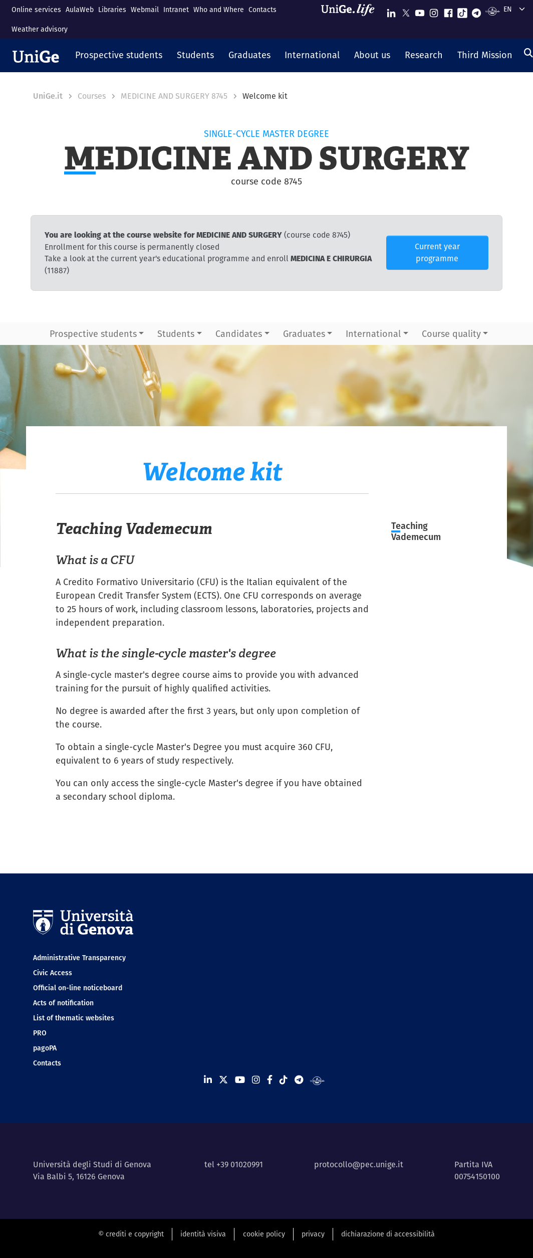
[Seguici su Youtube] (419, 11)
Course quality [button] (451, 333)
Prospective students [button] (93, 333)
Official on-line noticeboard (77, 988)
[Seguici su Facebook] (448, 11)
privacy (313, 1234)
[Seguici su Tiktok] (462, 11)
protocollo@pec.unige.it (358, 1164)
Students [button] (175, 333)
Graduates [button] (304, 333)
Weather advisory (40, 29)
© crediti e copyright (131, 1234)
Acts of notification (63, 1003)
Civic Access (52, 973)
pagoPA (45, 1048)
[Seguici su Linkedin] (391, 11)
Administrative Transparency (79, 958)
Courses (92, 96)
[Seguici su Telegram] (476, 11)
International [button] (373, 333)
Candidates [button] (238, 333)
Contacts (262, 10)
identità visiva (203, 1234)
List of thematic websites (73, 1018)
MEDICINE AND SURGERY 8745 (174, 96)
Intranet (176, 10)
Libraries (112, 10)
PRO (40, 1033)
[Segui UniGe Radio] (492, 11)
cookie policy (264, 1234)
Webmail (145, 10)
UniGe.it (48, 96)
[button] (119, 55)
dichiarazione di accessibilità (388, 1234)
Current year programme (437, 252)
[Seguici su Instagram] (433, 11)
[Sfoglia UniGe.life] (351, 19)
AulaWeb (80, 10)
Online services (36, 10)
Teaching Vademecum (416, 531)
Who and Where (218, 10)
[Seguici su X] (405, 11)
